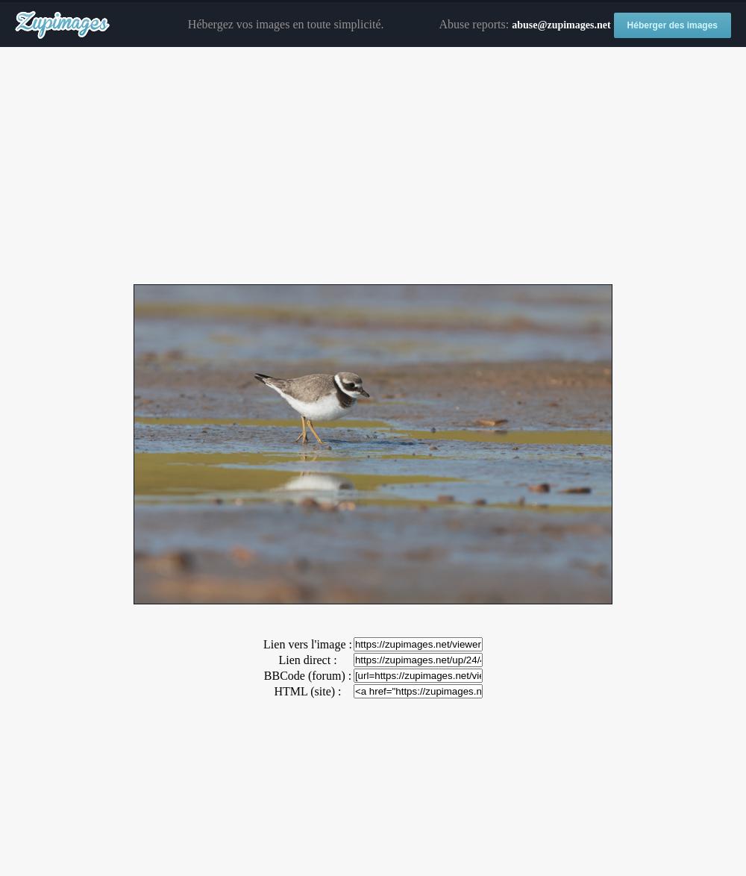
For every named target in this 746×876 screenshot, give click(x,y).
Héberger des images (672, 25)
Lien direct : (307, 660)
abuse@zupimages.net (561, 25)
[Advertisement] (373, 166)
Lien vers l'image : (307, 644)
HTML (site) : (307, 691)
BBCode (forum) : (307, 675)
